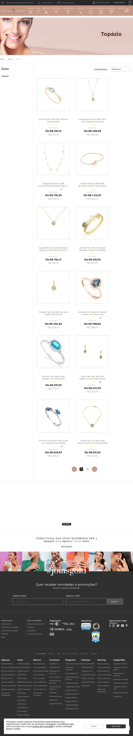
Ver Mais (66, 524)
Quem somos (6, 624)
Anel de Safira (22, 678)
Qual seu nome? (19, 596)
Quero (114, 602)
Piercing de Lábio (103, 682)
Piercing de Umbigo (104, 675)
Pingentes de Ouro (71, 709)
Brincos (46, 10)
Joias (10, 59)
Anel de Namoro (22, 671)
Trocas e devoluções (34, 634)
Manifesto (5, 634)
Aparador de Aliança (8, 689)
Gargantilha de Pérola (120, 683)
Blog (3, 637)
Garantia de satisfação (9, 631)
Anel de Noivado (23, 697)
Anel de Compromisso (24, 686)
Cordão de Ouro (54, 667)
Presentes (111, 10)
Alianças (30, 10)
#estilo (85, 541)
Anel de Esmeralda (23, 664)
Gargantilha (53, 700)
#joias (58, 541)
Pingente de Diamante (73, 664)
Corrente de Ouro (55, 677)
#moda (77, 541)
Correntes (56, 10)
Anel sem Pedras (23, 715)
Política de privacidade (9, 627)
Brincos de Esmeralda (40, 671)
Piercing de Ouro (103, 664)
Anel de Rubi (21, 675)
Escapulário (117, 696)
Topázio (18, 59)
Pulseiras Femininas (88, 675)
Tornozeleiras (85, 686)
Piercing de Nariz (103, 671)
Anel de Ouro (21, 704)
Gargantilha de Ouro (120, 664)
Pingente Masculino (72, 694)
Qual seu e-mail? (73, 596)
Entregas (30, 627)
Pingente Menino (71, 701)
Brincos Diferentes (39, 682)
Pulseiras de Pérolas (88, 682)
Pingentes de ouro (55, 696)
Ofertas (123, 10)
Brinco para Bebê (39, 667)
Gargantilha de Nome (120, 679)
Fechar (94, 726)
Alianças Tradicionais (8, 686)
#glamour (67, 541)
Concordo (116, 726)
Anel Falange (21, 711)
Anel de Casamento (24, 689)
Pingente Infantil (71, 690)
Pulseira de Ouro (86, 671)
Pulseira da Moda (87, 667)
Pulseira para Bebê (87, 664)
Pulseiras (91, 10)
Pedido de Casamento (24, 682)
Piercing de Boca (103, 686)
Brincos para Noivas (40, 686)
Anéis (38, 10)
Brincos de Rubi (38, 675)
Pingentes (80, 10)
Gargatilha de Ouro (55, 704)
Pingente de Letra (71, 673)
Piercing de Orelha (103, 667)
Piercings (101, 10)
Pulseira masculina (87, 678)
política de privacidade (42, 726)
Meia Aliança (21, 693)
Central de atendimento (36, 624)
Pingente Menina (71, 698)
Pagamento (31, 631)
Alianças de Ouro (7, 678)
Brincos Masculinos (40, 689)
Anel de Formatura (23, 667)
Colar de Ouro (53, 664)
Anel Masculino (22, 707)
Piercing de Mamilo (104, 678)
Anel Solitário (21, 700)
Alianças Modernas (7, 682)
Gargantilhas (68, 10)
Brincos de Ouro (38, 664)
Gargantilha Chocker (120, 693)
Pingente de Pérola (72, 683)
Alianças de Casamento (9, 667)
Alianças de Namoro (8, 671)
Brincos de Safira (39, 678)
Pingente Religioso (71, 705)
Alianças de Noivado (8, 675)
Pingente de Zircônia (72, 687)
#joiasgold (49, 541)
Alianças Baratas (7, 664)
